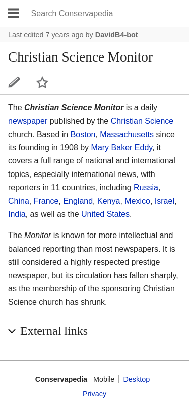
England (78, 201)
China (18, 201)
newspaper (27, 120)
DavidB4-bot (116, 35)
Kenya (108, 201)
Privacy (94, 394)
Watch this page (42, 82)
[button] (94, 331)
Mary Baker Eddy (122, 147)
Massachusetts (127, 134)
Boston (83, 134)
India (17, 214)
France (46, 201)
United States (105, 214)
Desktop (136, 379)
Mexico (137, 201)
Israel (164, 201)
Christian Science (142, 120)
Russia (146, 187)
